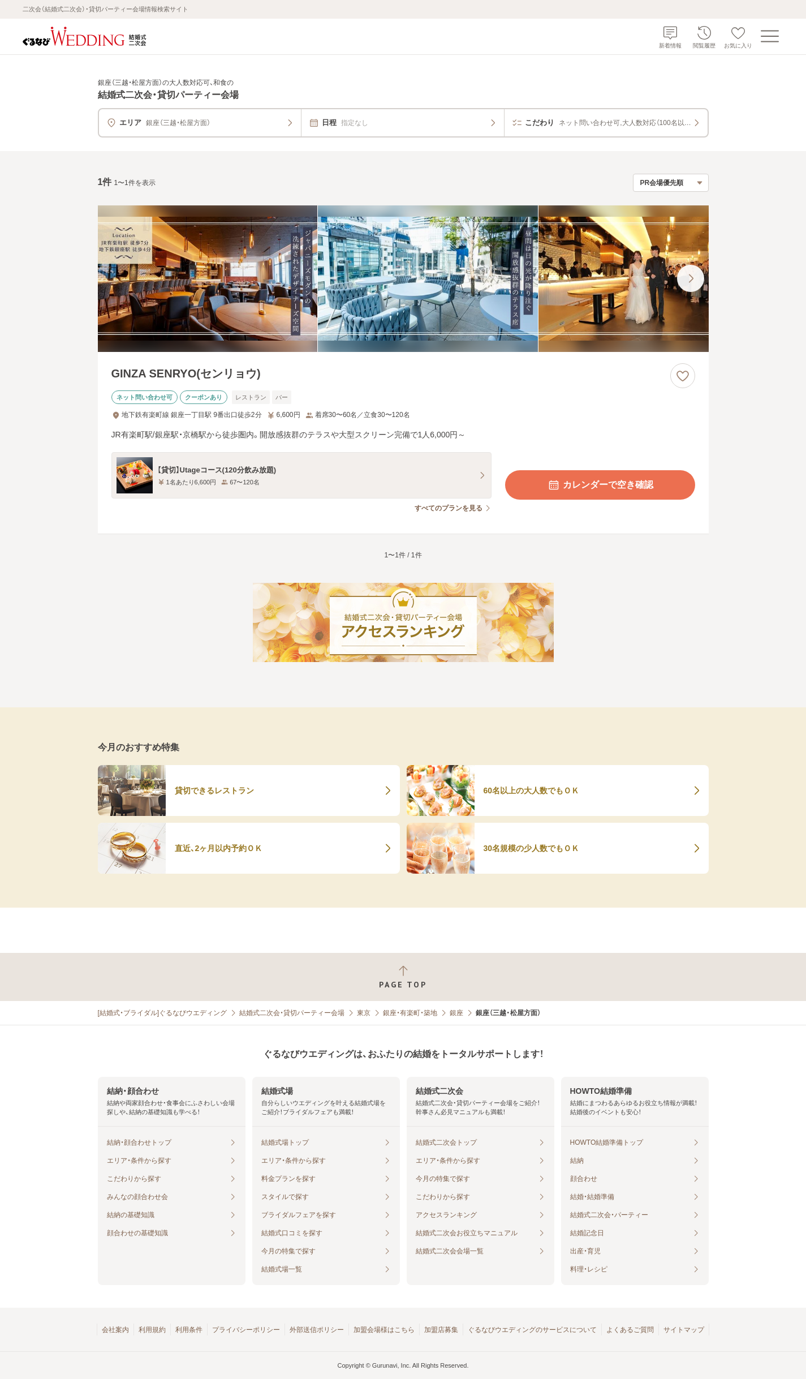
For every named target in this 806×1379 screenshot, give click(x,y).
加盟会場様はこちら (384, 1330)
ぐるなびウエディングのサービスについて (532, 1330)
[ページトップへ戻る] (403, 977)
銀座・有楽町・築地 (410, 1013)
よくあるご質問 (630, 1330)
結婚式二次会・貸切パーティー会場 (291, 1013)
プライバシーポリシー (246, 1330)
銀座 (456, 1013)
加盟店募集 (441, 1330)
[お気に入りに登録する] (682, 375)
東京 (363, 1013)
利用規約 (152, 1330)
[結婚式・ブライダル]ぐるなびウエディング (162, 1013)
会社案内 (115, 1330)
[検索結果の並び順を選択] (671, 183)
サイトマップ (683, 1330)
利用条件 (188, 1330)
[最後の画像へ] (690, 278)
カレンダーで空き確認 (600, 485)
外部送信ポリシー (317, 1330)
